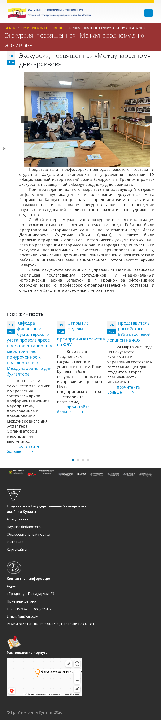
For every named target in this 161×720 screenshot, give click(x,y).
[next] (148, 119)
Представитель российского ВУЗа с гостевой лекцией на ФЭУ (129, 331)
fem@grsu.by (28, 616)
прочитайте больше (23, 449)
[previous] (24, 119)
